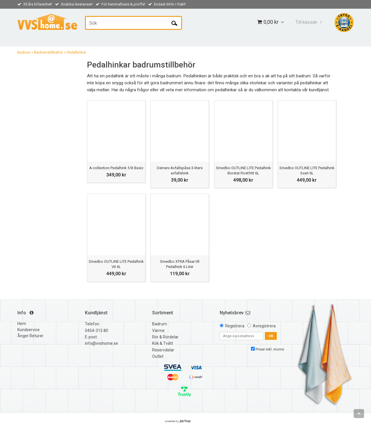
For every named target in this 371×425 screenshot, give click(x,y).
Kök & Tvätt (162, 343)
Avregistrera (264, 326)
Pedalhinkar (76, 52)
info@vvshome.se (101, 343)
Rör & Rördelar (165, 337)
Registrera (234, 326)
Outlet (157, 356)
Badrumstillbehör (48, 52)
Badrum (23, 52)
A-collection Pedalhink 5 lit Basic (116, 168)
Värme (158, 330)
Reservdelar (163, 350)
